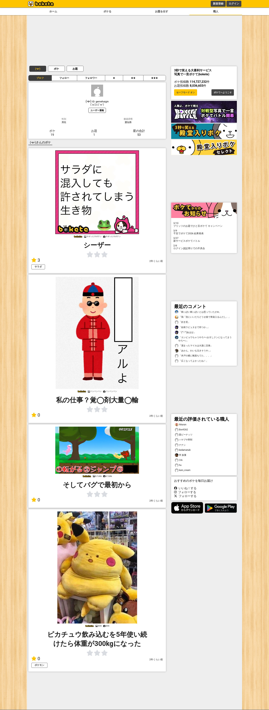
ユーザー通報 (97, 110)
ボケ (56, 68)
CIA (179, 460)
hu (178, 465)
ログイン (234, 3)
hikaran (180, 424)
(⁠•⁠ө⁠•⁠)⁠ (37, 68)
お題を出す (161, 11)
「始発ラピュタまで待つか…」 (192, 327)
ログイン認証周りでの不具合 (204, 247)
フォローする (185, 492)
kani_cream (182, 470)
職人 (215, 11)
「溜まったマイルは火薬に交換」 (194, 345)
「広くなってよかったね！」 (191, 361)
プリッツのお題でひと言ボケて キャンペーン (204, 224)
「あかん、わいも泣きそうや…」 (193, 350)
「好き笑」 (182, 322)
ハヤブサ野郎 (183, 440)
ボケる (107, 11)
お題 (75, 68)
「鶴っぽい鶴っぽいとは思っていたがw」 (198, 312)
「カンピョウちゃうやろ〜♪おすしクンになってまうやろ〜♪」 (203, 339)
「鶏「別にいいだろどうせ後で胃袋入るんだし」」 (203, 317)
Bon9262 (181, 429)
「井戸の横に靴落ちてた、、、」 (194, 356)
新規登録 (218, 3)
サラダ (38, 266)
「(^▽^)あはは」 (185, 332)
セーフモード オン (185, 92)
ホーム (53, 11)
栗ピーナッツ (183, 435)
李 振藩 (180, 455)
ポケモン (39, 665)
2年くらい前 (156, 261)
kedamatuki (183, 450)
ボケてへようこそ (223, 92)
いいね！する (185, 488)
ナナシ (180, 445)
